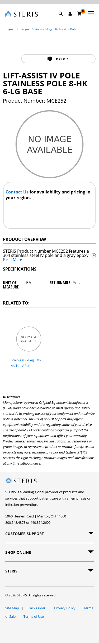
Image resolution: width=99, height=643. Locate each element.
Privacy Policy (65, 608)
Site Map (12, 608)
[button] (63, 20)
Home (20, 29)
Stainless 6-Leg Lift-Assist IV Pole (54, 29)
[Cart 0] (79, 13)
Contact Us (18, 192)
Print (61, 59)
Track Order (36, 608)
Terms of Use (33, 616)
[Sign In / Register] (70, 14)
